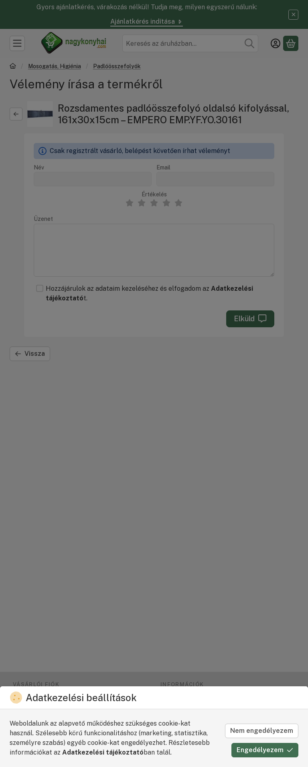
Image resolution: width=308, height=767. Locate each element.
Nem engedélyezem (261, 730)
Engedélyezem (265, 750)
